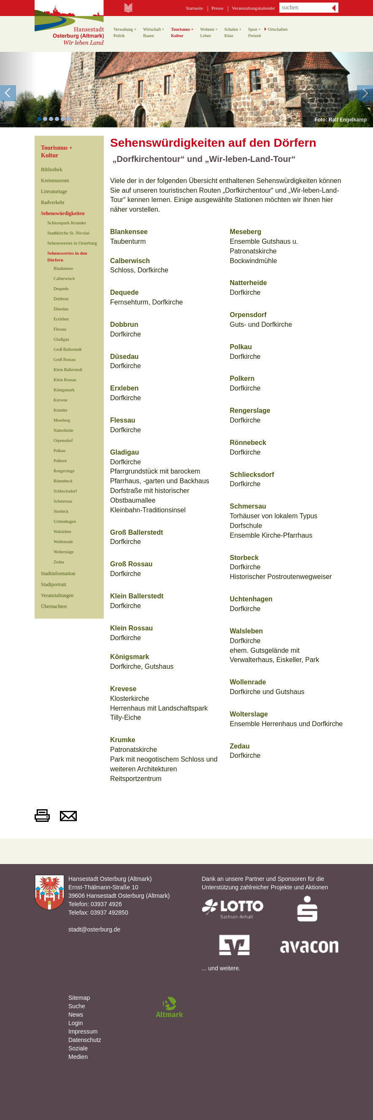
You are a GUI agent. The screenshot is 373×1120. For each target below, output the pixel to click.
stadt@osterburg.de (94, 929)
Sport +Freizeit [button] (254, 32)
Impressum (82, 1031)
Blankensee (63, 268)
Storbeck (61, 511)
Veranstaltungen (57, 595)
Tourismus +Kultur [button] (182, 32)
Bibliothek (51, 169)
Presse (217, 8)
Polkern (60, 460)
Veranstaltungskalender (253, 8)
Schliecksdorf (65, 491)
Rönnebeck (63, 481)
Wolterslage (64, 551)
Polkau (59, 450)
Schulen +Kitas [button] (232, 32)
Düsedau (61, 309)
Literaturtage (54, 191)
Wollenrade (63, 541)
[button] (18, 89)
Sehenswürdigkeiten (62, 213)
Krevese (61, 400)
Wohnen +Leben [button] (209, 32)
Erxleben (61, 319)
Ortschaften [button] (278, 29)
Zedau (59, 562)
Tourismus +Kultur (57, 152)
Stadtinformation (58, 573)
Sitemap (79, 997)
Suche (76, 1006)
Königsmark (64, 390)
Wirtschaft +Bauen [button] (153, 32)
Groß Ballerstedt (67, 349)
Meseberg (62, 420)
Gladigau (61, 339)
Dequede (61, 288)
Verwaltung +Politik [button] (125, 32)
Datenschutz (84, 1040)
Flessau (60, 329)
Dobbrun (61, 298)
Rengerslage (64, 470)
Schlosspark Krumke (66, 222)
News (75, 1014)
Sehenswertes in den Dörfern (67, 256)
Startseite (194, 8)
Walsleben (62, 531)
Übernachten (54, 606)
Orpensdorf (63, 440)
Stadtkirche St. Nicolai (68, 232)
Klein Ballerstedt (68, 369)
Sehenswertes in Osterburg (72, 242)
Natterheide (63, 430)
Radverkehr (53, 202)
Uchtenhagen (65, 521)
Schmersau (63, 501)
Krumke (61, 410)
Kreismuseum (55, 180)
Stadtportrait (53, 584)
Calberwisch (64, 278)
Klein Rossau (65, 379)
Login (75, 1023)
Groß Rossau (65, 359)
